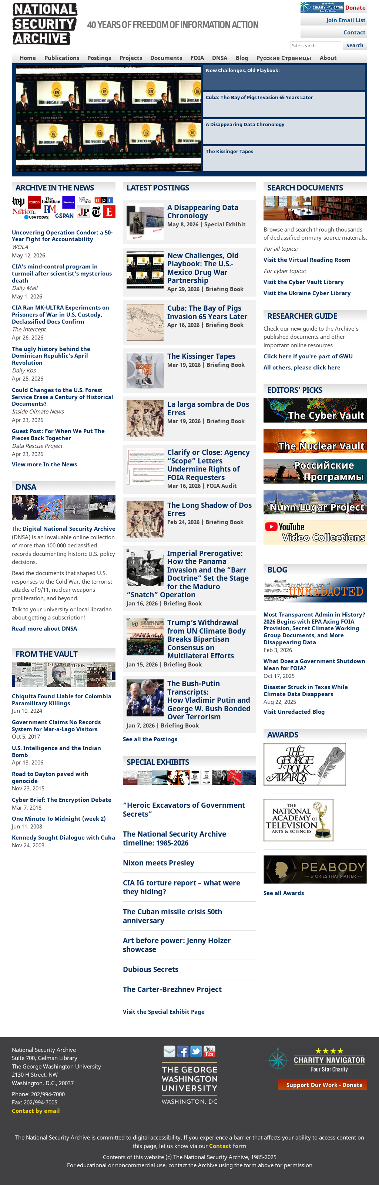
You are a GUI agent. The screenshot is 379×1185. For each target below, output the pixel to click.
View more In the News (44, 464)
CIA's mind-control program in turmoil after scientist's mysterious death (62, 273)
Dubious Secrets (150, 969)
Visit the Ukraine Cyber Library (307, 293)
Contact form (227, 1145)
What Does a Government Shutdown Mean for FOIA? (314, 664)
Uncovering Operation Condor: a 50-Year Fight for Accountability (62, 236)
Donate (355, 7)
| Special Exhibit (189, 221)
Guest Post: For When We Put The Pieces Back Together (58, 434)
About (328, 57)
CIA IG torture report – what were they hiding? (181, 887)
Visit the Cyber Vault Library (304, 282)
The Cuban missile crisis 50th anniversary (172, 916)
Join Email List (346, 20)
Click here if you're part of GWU (308, 356)
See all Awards (284, 893)
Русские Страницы (283, 57)
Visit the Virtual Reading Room (307, 259)
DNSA (219, 57)
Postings (99, 57)
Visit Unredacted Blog (294, 711)
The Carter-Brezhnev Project (172, 989)
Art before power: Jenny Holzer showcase (177, 944)
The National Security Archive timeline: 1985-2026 (174, 838)
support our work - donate (324, 1084)
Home (28, 57)
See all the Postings (150, 739)
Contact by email (36, 1110)
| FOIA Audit (189, 468)
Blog (242, 57)
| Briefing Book (189, 272)
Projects (131, 57)
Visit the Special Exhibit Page (164, 1011)
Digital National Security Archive (69, 528)
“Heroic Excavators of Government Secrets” (184, 809)
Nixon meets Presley (158, 862)
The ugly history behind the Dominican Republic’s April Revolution (51, 356)
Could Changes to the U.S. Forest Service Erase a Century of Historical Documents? (62, 397)
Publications (61, 57)
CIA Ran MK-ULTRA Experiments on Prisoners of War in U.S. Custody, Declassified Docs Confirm (60, 314)
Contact (354, 32)
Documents (166, 57)
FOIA (197, 57)
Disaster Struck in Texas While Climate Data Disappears (306, 690)
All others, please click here (302, 367)
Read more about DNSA (44, 628)
